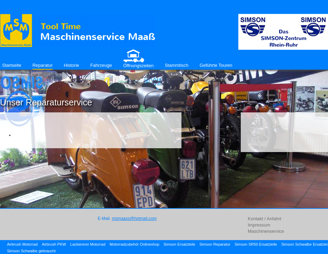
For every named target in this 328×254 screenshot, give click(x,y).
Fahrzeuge (101, 65)
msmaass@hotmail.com (134, 218)
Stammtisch (176, 65)
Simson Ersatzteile (179, 244)
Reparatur (42, 65)
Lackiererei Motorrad (87, 244)
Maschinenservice (266, 231)
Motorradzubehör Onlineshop (134, 244)
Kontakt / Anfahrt (264, 218)
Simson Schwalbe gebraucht (31, 251)
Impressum (259, 225)
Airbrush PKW (54, 244)
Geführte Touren (216, 65)
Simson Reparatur (215, 244)
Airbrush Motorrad (22, 244)
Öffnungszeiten (138, 65)
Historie (71, 65)
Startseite (11, 65)
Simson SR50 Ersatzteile (255, 244)
